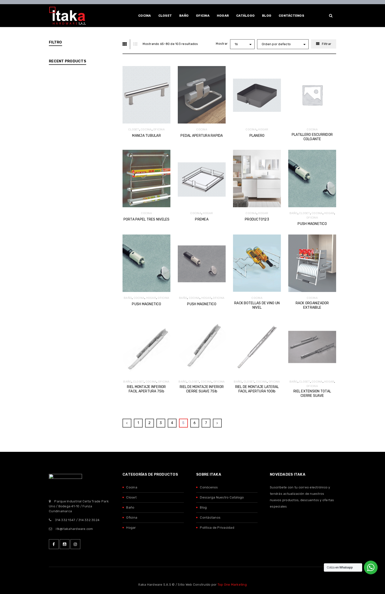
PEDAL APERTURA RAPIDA (201, 136)
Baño (130, 507)
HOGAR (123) (64, 107)
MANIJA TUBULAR (146, 136)
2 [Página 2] (149, 423)
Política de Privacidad (217, 527)
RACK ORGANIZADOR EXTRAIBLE (312, 305)
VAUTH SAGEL (71, 183)
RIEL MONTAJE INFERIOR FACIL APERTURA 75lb (146, 389)
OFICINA (159, 129)
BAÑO (293, 213)
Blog (203, 507)
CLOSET (133, 129)
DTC (63, 147)
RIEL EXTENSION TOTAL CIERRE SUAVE (312, 393)
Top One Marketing (232, 584)
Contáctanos (210, 517)
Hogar (131, 527)
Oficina (131, 517)
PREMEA (201, 219)
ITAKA (64, 154)
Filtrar (326, 44)
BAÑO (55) (62, 71)
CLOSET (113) (64, 83)
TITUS (64, 176)
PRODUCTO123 (257, 219)
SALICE (65, 169)
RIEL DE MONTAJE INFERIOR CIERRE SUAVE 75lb (202, 389)
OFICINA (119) (64, 119)
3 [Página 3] (161, 423)
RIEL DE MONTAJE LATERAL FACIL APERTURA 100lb (257, 389)
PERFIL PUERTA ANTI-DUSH (95, 304)
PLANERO (257, 136)
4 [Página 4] (172, 423)
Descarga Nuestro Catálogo (222, 497)
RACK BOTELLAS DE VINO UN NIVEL (257, 305)
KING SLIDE (68, 161)
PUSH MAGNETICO (312, 224)
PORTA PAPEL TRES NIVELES (147, 219)
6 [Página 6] (194, 423)
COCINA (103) (64, 95)
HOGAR (263, 129)
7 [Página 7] (206, 423)
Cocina (131, 487)
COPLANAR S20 (90, 262)
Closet (131, 497)
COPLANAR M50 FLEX (94, 223)
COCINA (146, 129)
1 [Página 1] (138, 423)
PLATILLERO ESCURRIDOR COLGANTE (312, 137)
